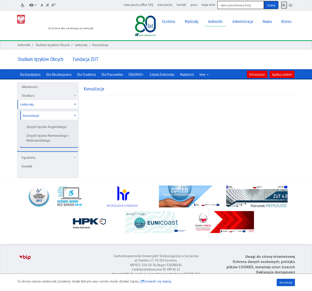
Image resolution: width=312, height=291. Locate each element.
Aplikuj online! (282, 74)
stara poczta (164, 4)
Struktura (49, 95)
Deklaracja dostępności (275, 272)
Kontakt (27, 166)
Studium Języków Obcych (53, 45)
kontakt (181, 4)
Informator (257, 74)
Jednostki (24, 45)
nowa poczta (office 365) (138, 4)
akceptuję (285, 282)
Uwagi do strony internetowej (270, 256)
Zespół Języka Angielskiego (46, 127)
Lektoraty (81, 45)
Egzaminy (49, 157)
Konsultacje (49, 115)
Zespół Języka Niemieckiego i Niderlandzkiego (47, 138)
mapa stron (208, 4)
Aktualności (30, 87)
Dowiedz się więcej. (157, 281)
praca (194, 4)
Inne (204, 74)
